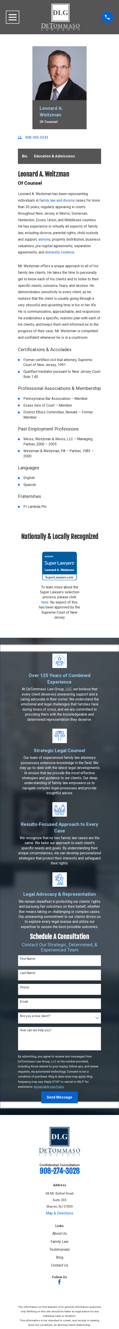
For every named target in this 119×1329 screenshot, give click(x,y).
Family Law (59, 1241)
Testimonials (59, 1249)
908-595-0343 (36, 137)
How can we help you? (35, 1030)
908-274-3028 (59, 1170)
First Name (27, 958)
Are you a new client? (35, 1016)
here (45, 602)
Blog (59, 1257)
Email (24, 1001)
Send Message (59, 1097)
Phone (24, 987)
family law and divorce (57, 200)
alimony (44, 239)
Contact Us (59, 1265)
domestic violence (59, 252)
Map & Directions (59, 1213)
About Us (59, 1233)
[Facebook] (59, 1281)
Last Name (27, 972)
